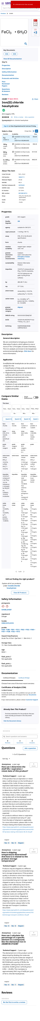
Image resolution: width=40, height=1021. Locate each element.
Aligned (20, 307)
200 (19, 221)
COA (6, 54)
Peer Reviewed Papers (6, 84)
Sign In (6, 126)
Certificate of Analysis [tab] (9, 678)
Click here (28, 351)
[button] (34, 765)
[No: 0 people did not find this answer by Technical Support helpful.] (14, 843)
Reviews (5, 94)
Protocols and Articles (10, 78)
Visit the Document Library (12, 721)
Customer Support (32, 700)
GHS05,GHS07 (7, 610)
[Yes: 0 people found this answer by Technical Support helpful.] (6, 843)
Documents (32, 695)
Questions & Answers (6, 90)
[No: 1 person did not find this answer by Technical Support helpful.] (14, 985)
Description (6, 69)
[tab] (5, 13)
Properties (6, 65)
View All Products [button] (20, 593)
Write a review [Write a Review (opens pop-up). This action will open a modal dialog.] (18, 117)
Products (3, 13)
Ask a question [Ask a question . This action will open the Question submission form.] (29, 117)
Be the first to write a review (15, 1002)
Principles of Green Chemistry (24, 257)
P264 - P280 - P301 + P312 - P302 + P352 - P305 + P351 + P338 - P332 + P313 (18, 631)
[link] (6, 731)
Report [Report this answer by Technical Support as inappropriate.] (21, 843)
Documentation (8, 75)
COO (14, 54)
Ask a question (30, 748)
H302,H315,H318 (8, 623)
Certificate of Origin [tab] (24, 678)
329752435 (22, 185)
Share (35, 99)
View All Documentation (12, 59)
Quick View (10, 419)
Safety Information (9, 72)
